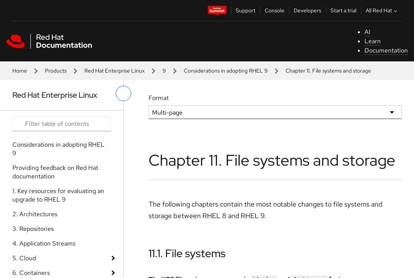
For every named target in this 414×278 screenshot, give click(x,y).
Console (274, 10)
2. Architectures (34, 214)
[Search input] (61, 124)
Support (245, 10)
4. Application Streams (43, 243)
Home (19, 70)
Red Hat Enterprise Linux (114, 70)
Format (159, 98)
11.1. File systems (187, 253)
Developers (307, 10)
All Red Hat (382, 10)
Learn (372, 41)
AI (367, 32)
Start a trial (343, 10)
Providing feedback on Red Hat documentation (55, 172)
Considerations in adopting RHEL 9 (226, 70)
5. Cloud (24, 258)
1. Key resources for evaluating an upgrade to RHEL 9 (58, 195)
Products (56, 70)
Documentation (386, 50)
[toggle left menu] (123, 93)
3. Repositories (33, 229)
